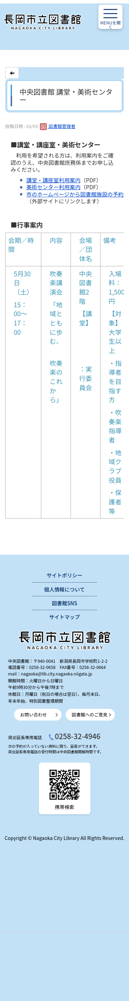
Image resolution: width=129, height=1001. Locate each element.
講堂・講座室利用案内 (53, 180)
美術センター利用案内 (53, 187)
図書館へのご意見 (90, 714)
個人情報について (64, 589)
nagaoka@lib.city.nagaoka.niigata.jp (56, 674)
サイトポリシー (64, 575)
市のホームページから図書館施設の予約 (75, 194)
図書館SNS (64, 603)
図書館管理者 (57, 126)
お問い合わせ (33, 714)
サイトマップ (64, 617)
